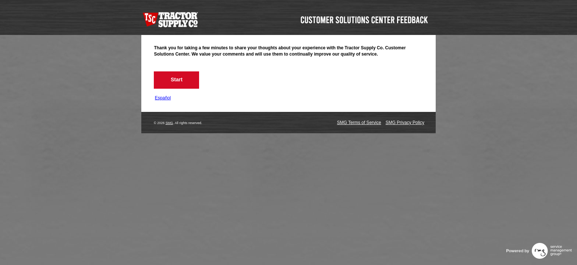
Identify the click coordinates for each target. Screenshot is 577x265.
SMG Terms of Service (359, 122)
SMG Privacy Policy (405, 122)
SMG (169, 123)
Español (163, 97)
